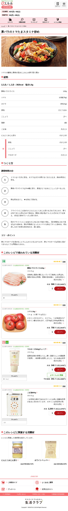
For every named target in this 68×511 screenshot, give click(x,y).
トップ (3, 26)
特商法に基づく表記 (39, 494)
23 (64, 343)
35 (64, 305)
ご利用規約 (7, 494)
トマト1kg (31, 311)
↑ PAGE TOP (34, 476)
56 (64, 386)
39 (64, 262)
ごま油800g (31, 392)
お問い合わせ (22, 494)
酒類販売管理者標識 (58, 494)
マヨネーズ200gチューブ (36, 349)
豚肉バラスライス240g (35, 268)
